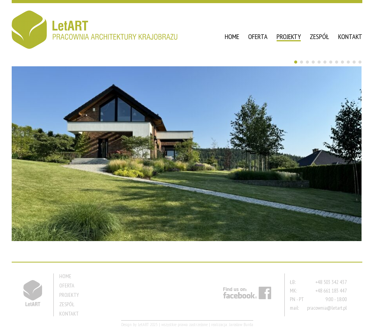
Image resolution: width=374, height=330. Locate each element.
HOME (232, 36)
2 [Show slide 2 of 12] (301, 62)
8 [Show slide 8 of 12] (336, 62)
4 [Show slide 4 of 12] (313, 62)
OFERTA (258, 36)
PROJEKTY (289, 36)
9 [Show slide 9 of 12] (342, 62)
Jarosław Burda (241, 324)
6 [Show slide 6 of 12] (324, 62)
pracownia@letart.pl (327, 307)
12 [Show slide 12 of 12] (360, 62)
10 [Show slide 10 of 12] (348, 62)
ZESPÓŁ (319, 36)
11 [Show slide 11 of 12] (354, 62)
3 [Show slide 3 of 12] (307, 62)
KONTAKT (350, 36)
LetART (143, 324)
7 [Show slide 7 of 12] (330, 62)
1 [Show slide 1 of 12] (295, 62)
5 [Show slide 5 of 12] (319, 62)
